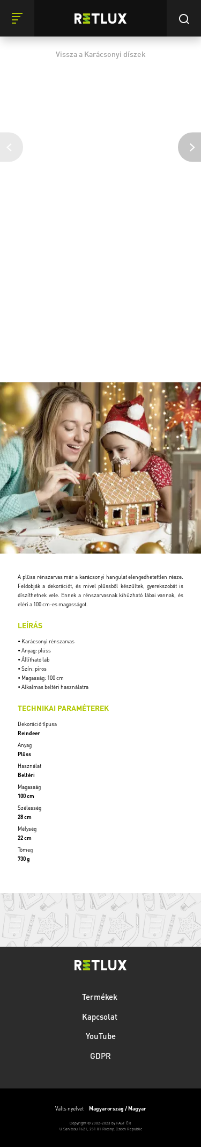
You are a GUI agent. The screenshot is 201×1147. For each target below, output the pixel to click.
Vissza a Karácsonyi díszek (101, 54)
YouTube (101, 1035)
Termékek (101, 996)
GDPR (100, 1055)
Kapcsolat (101, 1016)
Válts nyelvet (100, 1109)
